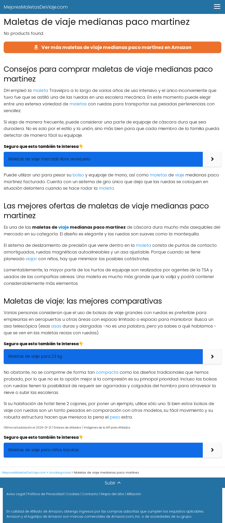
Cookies (73, 494)
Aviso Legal (15, 494)
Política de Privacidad (46, 494)
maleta (40, 90)
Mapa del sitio (112, 494)
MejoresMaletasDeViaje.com (36, 7)
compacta (107, 372)
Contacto (90, 494)
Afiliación (134, 494)
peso (115, 417)
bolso (78, 175)
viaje (179, 175)
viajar (31, 259)
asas (56, 326)
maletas (78, 104)
